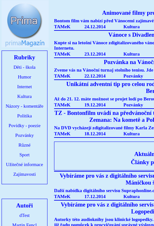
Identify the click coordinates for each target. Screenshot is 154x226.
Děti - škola (25, 67)
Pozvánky (24, 135)
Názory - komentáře (24, 106)
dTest (24, 215)
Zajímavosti (24, 174)
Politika (24, 115)
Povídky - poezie (24, 125)
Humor (24, 76)
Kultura (24, 96)
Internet (24, 86)
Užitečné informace (24, 164)
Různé (24, 145)
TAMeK (62, 26)
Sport (24, 154)
